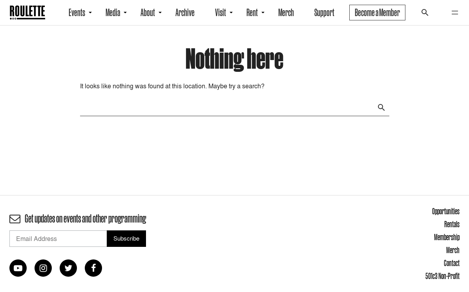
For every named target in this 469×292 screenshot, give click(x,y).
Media (113, 12)
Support (324, 12)
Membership (447, 237)
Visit (220, 12)
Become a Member (377, 12)
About (148, 12)
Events (77, 12)
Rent (252, 12)
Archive (185, 12)
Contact (452, 263)
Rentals (452, 224)
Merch (286, 12)
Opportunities (446, 211)
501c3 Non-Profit (442, 276)
